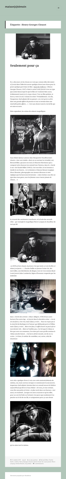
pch (25, 460)
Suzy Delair (28, 463)
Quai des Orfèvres (40, 87)
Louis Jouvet (47, 462)
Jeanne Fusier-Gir (38, 462)
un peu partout (33, 460)
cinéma (16, 462)
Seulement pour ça (24, 65)
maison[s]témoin (15, 6)
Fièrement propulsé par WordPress (20, 475)
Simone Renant (19, 463)
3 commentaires (39, 463)
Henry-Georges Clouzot (26, 462)
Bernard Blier (44, 460)
